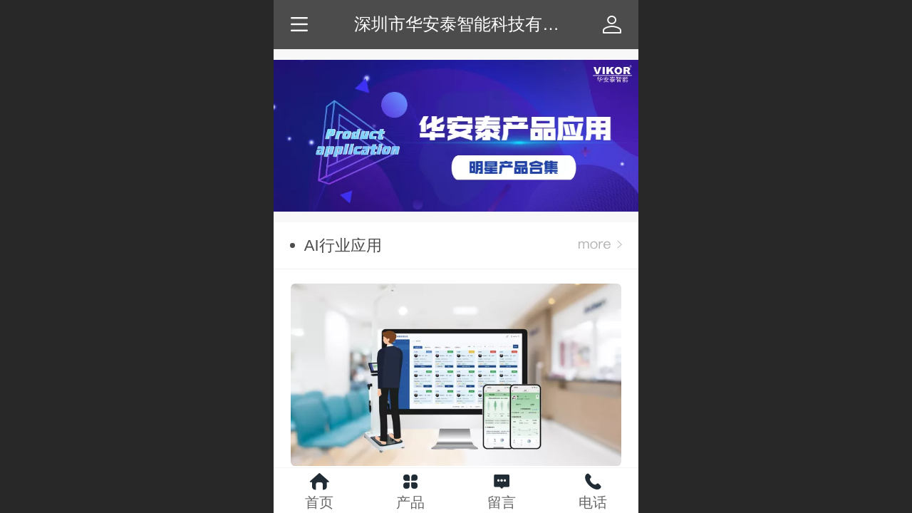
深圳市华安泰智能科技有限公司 (474, 23)
